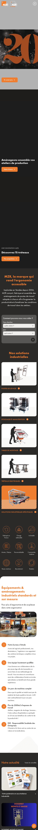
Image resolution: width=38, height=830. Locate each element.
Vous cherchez (8, 322)
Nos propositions (10, 259)
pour (4, 330)
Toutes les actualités (31, 763)
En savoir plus (9, 80)
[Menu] (35, 3)
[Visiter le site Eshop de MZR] (13, 4)
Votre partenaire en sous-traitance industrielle (18, 794)
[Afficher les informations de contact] (34, 826)
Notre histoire (9, 169)
